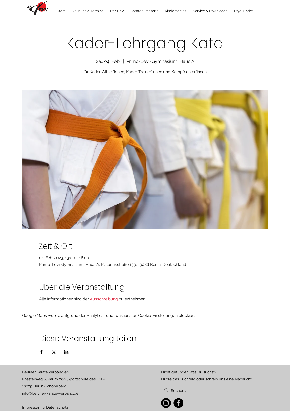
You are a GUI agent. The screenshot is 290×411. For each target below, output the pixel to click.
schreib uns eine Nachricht (228, 379)
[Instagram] (166, 403)
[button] (87, 8)
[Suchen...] (185, 390)
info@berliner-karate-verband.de (50, 393)
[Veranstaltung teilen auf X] (53, 352)
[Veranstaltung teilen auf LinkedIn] (66, 352)
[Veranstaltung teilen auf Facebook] (41, 352)
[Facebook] (178, 403)
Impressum (32, 407)
